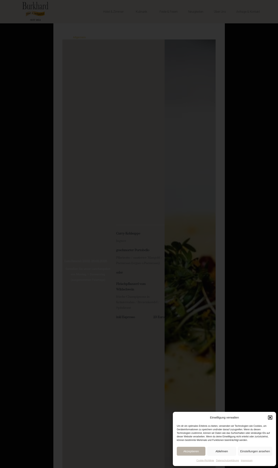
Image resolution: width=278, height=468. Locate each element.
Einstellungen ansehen (255, 451)
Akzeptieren (191, 451)
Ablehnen (221, 451)
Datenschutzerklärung (227, 460)
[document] (139, 234)
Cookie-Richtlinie (205, 460)
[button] (270, 417)
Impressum (246, 460)
